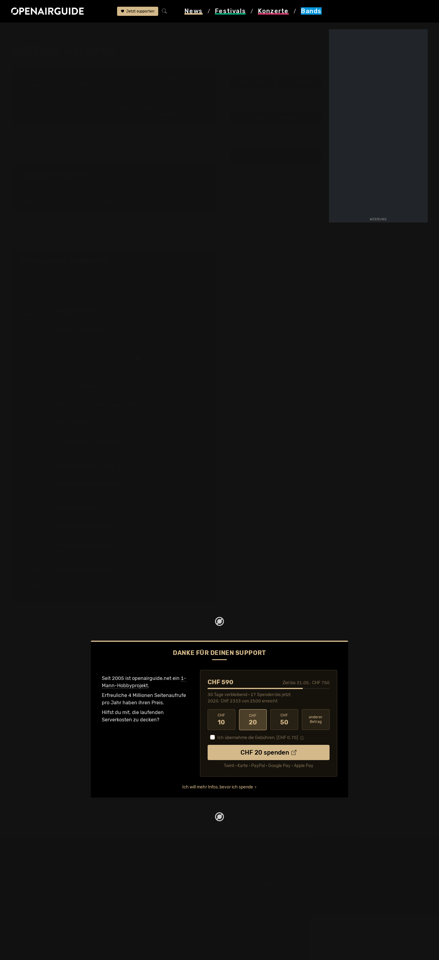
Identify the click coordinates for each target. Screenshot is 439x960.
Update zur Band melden (276, 118)
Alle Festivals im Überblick (75, 927)
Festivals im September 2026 (79, 920)
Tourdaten (300, 81)
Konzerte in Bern (153, 883)
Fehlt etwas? (197, 262)
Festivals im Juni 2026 (72, 905)
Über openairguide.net (249, 868)
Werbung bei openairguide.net (258, 883)
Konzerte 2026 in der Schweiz (168, 920)
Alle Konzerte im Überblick (164, 927)
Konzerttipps (149, 868)
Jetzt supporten (137, 11)
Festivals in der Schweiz (73, 876)
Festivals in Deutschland (74, 883)
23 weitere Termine (44, 586)
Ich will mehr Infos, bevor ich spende (217, 787)
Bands (46, 31)
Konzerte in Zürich (155, 876)
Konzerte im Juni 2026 (160, 905)
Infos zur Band (252, 81)
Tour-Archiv (63, 107)
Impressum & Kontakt (247, 898)
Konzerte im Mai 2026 (159, 898)
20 (252, 719)
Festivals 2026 (62, 890)
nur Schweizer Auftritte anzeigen (172, 358)
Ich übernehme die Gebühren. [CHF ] (257, 737)
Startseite (22, 31)
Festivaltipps (60, 868)
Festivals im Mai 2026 (70, 898)
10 (221, 719)
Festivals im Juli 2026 (71, 912)
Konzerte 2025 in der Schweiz (168, 912)
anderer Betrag (316, 719)
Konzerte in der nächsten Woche (171, 890)
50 (284, 719)
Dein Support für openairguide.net (262, 876)
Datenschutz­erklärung (248, 890)
